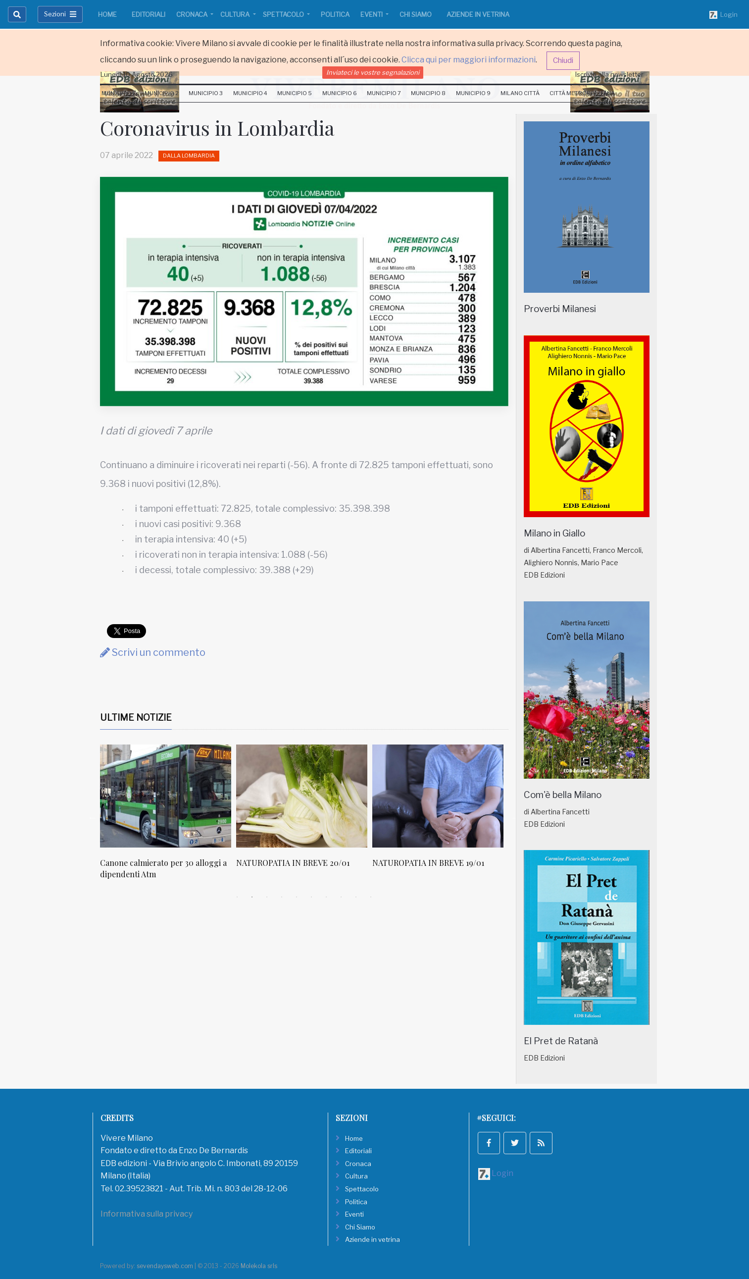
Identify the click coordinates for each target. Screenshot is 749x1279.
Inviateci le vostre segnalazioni (372, 72)
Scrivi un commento (152, 652)
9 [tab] (356, 897)
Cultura (235, 14)
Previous (93, 817)
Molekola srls (259, 1266)
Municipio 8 (428, 93)
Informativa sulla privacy (146, 1214)
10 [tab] (371, 897)
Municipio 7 (384, 93)
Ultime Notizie (136, 717)
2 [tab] (252, 897)
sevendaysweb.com (165, 1266)
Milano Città (520, 93)
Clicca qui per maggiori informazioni (468, 59)
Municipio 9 (473, 93)
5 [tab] (296, 897)
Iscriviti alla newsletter (609, 74)
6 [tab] (311, 897)
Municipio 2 (162, 93)
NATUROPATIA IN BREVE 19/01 (428, 862)
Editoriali (148, 14)
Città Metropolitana (582, 93)
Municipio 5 (294, 93)
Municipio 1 (118, 93)
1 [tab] (237, 897)
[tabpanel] (168, 817)
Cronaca (192, 14)
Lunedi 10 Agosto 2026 (136, 74)
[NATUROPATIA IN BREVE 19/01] (437, 796)
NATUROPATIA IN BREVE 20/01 (293, 862)
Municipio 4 (250, 93)
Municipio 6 (339, 93)
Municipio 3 (206, 93)
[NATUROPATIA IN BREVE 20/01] (301, 796)
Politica (335, 14)
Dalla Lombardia (189, 155)
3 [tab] (267, 897)
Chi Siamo (415, 14)
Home (107, 14)
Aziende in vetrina (478, 14)
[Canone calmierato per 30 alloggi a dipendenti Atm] (165, 796)
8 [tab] (341, 897)
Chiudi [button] (563, 60)
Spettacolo (284, 14)
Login (723, 14)
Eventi (372, 14)
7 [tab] (326, 897)
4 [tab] (282, 897)
